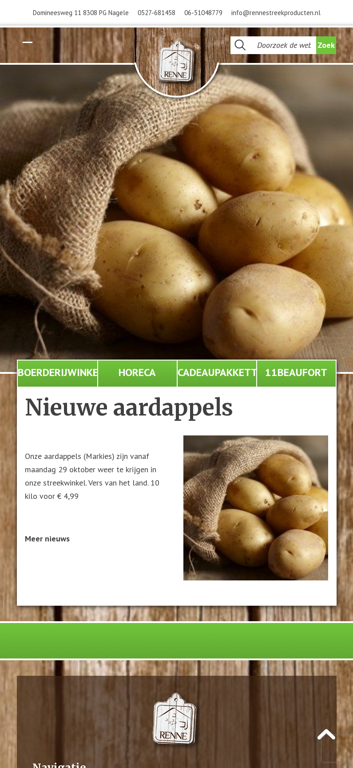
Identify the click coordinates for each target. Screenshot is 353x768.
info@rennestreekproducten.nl (276, 12)
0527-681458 (156, 12)
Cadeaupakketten (217, 372)
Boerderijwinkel (57, 372)
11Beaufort (296, 372)
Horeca (137, 372)
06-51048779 (203, 12)
